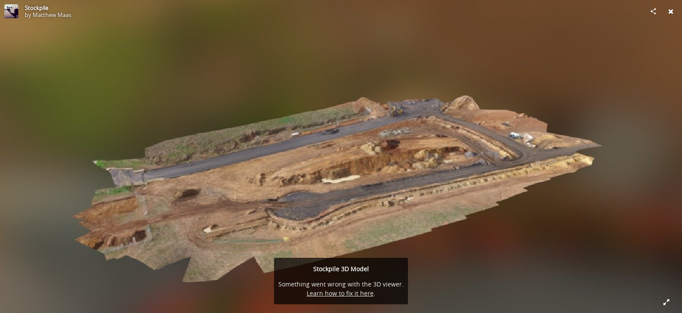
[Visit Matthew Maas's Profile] (11, 11)
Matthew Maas (52, 15)
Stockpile (36, 8)
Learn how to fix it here (340, 293)
